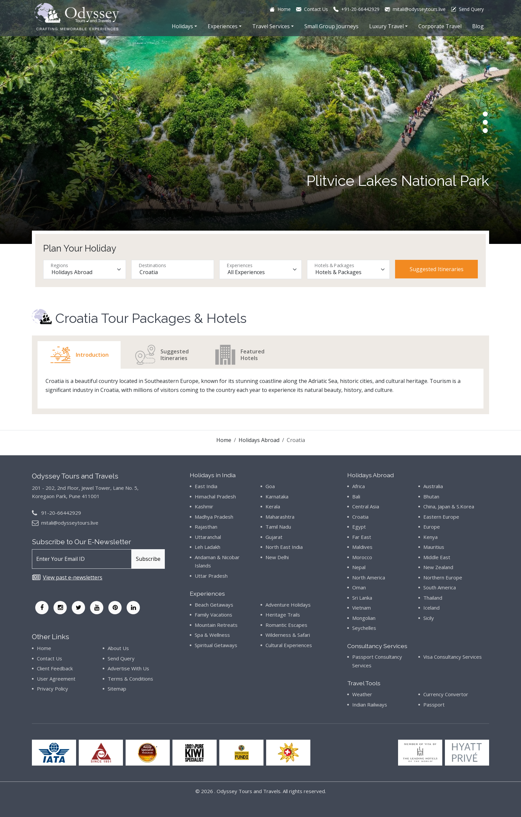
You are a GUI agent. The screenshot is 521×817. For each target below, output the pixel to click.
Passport (434, 704)
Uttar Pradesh (211, 575)
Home (223, 440)
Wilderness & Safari (287, 634)
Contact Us (49, 658)
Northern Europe (442, 577)
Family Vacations (213, 614)
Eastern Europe (441, 516)
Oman (359, 587)
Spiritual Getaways (216, 645)
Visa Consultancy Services (452, 656)
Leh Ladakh (207, 547)
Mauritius (433, 547)
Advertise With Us (128, 668)
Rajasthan (206, 526)
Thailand (432, 597)
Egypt (359, 526)
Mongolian (363, 618)
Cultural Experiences (288, 645)
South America (439, 587)
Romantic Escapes (286, 625)
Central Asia (365, 506)
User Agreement (56, 678)
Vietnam (361, 607)
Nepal (358, 567)
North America (368, 577)
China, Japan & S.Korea (448, 506)
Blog (478, 26)
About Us (118, 648)
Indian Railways (369, 704)
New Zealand (438, 567)
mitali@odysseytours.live (69, 522)
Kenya (430, 537)
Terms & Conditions (130, 678)
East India (206, 486)
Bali (356, 496)
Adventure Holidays (288, 604)
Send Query (121, 658)
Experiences (223, 26)
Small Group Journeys (331, 26)
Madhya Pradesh (214, 516)
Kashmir (204, 506)
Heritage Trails (282, 614)
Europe (431, 526)
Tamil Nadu (278, 526)
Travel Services (271, 26)
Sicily (428, 618)
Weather (362, 694)
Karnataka (276, 496)
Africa (358, 486)
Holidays (182, 26)
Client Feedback (55, 668)
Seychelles (364, 628)
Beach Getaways (214, 604)
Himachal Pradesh (215, 496)
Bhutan (431, 496)
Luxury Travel (386, 26)
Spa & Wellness (212, 634)
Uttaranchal (208, 537)
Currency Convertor (445, 694)
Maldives (362, 547)
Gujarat (273, 537)
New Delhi (277, 557)
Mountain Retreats (216, 625)
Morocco (362, 557)
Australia (433, 486)
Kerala (272, 506)
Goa (270, 486)
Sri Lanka (362, 597)
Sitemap (117, 688)
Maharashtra (279, 516)
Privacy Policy (52, 688)
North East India (284, 547)
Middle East (436, 557)
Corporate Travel (440, 26)
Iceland (431, 607)
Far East (361, 537)
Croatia (360, 516)
